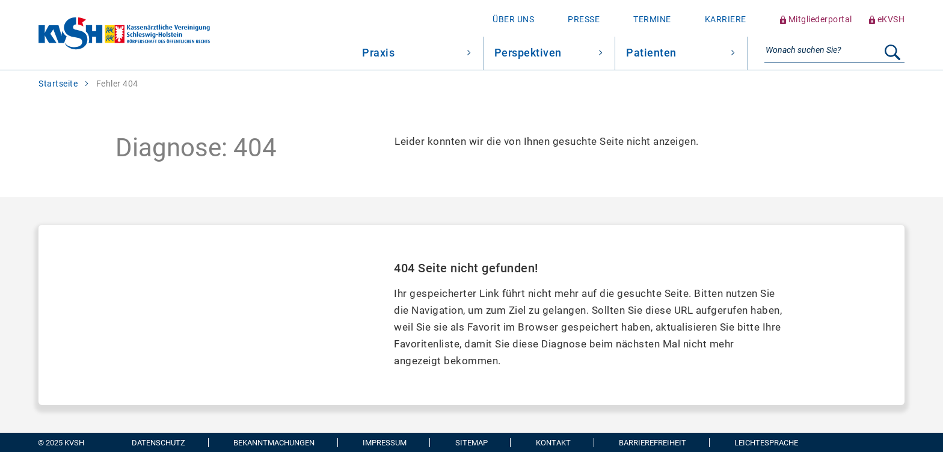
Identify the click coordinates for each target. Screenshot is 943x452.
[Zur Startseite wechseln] (105, 34)
